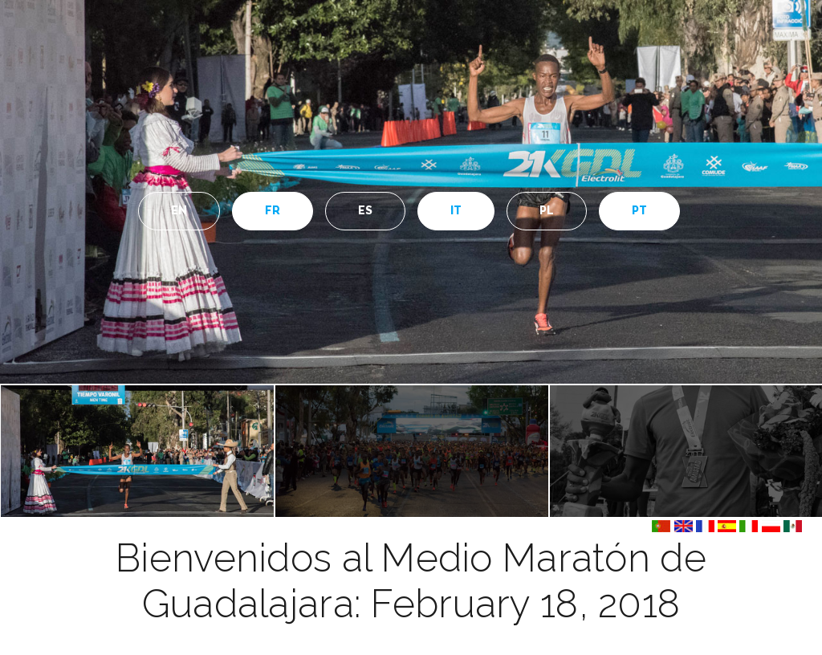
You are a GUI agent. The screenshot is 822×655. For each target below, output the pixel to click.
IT (456, 210)
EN (179, 210)
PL (547, 210)
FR (273, 210)
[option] (411, 192)
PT (640, 210)
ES (365, 210)
